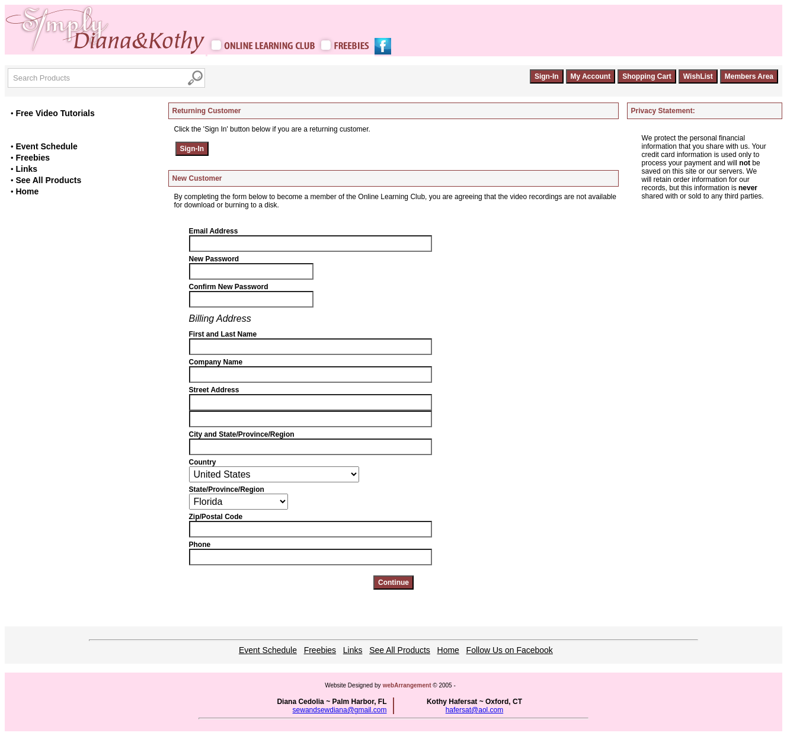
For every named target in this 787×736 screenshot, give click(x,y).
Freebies (32, 157)
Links (26, 169)
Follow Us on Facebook (509, 650)
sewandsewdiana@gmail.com (340, 710)
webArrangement (407, 685)
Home (27, 191)
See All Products (48, 180)
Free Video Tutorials (54, 113)
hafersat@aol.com (475, 710)
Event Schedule (46, 146)
